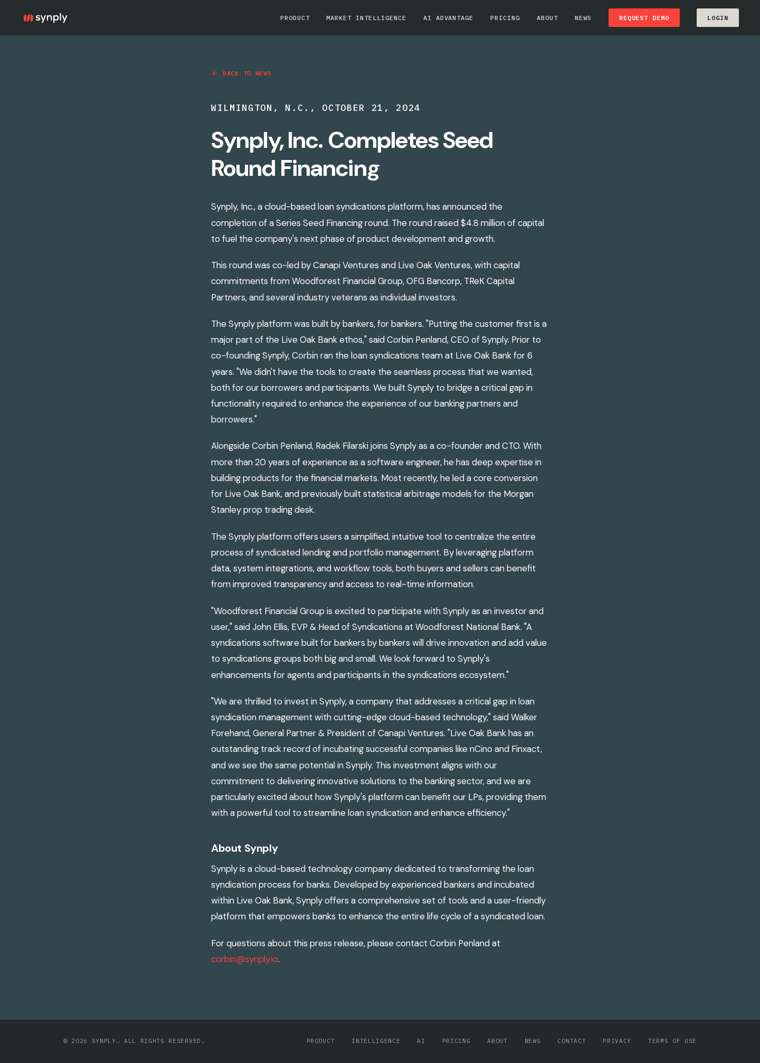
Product (295, 18)
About (547, 18)
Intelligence (376, 1041)
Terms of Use (672, 1041)
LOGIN (717, 18)
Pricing (505, 18)
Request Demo (644, 18)
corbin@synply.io (244, 959)
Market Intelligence (366, 18)
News (583, 18)
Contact (571, 1041)
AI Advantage (448, 18)
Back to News (241, 73)
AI (421, 1041)
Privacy (617, 1041)
